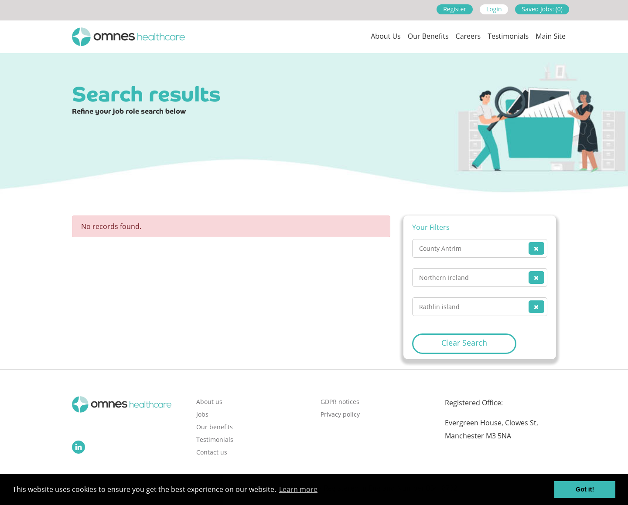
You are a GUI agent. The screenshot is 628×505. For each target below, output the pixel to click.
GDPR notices (340, 401)
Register (454, 9)
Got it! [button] (585, 489)
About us (386, 36)
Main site (551, 36)
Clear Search (464, 342)
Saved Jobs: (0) (542, 9)
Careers (468, 36)
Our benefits (214, 427)
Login (494, 9)
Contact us (211, 452)
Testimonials (508, 36)
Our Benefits (428, 36)
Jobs (202, 414)
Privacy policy (340, 414)
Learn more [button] (298, 489)
